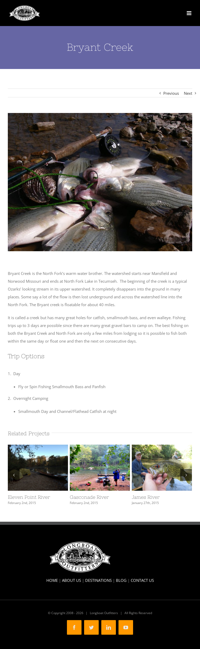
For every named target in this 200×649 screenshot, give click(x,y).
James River (146, 497)
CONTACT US (142, 580)
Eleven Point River (29, 497)
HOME (52, 580)
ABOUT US (71, 580)
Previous (171, 93)
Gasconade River (89, 497)
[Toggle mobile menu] (189, 13)
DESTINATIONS (98, 580)
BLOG (121, 580)
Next (188, 93)
